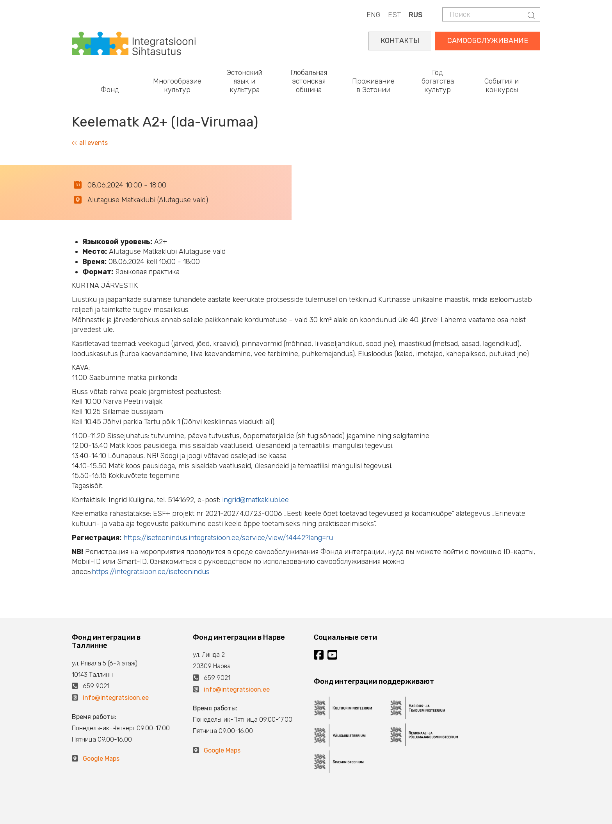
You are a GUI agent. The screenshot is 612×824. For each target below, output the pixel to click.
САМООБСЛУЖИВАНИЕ (487, 40)
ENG (373, 15)
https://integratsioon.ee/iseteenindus (151, 571)
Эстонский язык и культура (244, 81)
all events (90, 142)
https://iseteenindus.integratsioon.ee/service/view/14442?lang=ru (228, 537)
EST (394, 15)
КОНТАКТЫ (400, 40)
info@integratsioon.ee (116, 697)
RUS (416, 15)
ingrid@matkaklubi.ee (255, 500)
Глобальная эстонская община (308, 81)
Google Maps (101, 758)
